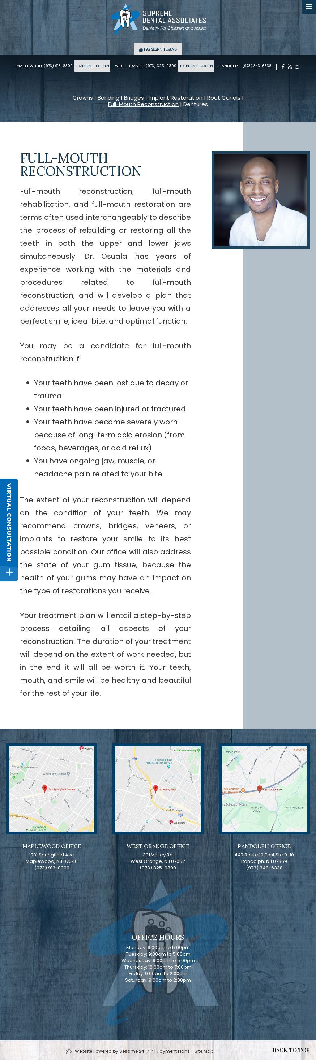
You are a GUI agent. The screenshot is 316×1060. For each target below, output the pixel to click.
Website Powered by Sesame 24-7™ (109, 1051)
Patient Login (92, 66)
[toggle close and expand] (9, 573)
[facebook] (283, 67)
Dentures (195, 104)
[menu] (309, 7)
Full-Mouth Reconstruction (143, 104)
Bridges (134, 98)
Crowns (83, 98)
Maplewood (29, 66)
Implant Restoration (175, 98)
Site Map (204, 1051)
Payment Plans (158, 49)
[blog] (290, 67)
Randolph (229, 66)
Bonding (108, 98)
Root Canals (223, 98)
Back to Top (291, 1050)
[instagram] (297, 67)
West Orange (129, 66)
